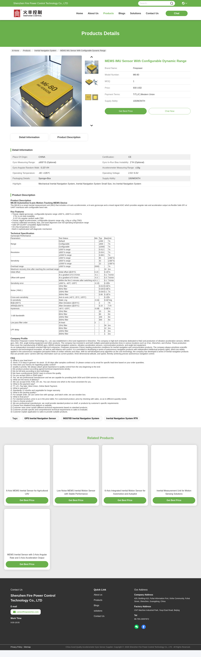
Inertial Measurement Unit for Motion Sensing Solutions (174, 497)
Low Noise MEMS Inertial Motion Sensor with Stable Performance (76, 497)
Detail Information (29, 137)
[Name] (171, 3)
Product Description (68, 137)
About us (98, 599)
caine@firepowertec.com (26, 616)
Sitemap (27, 652)
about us (93, 13)
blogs (122, 13)
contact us (152, 13)
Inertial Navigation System (45, 50)
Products (26, 50)
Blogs (96, 610)
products (108, 13)
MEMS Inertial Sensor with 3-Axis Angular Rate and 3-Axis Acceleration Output (27, 561)
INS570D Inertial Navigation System (81, 423)
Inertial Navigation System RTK (122, 423)
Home (79, 13)
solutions (135, 13)
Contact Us (99, 621)
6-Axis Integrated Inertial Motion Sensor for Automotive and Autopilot (125, 497)
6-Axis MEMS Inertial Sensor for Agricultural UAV (27, 497)
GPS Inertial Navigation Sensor (40, 423)
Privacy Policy (16, 652)
